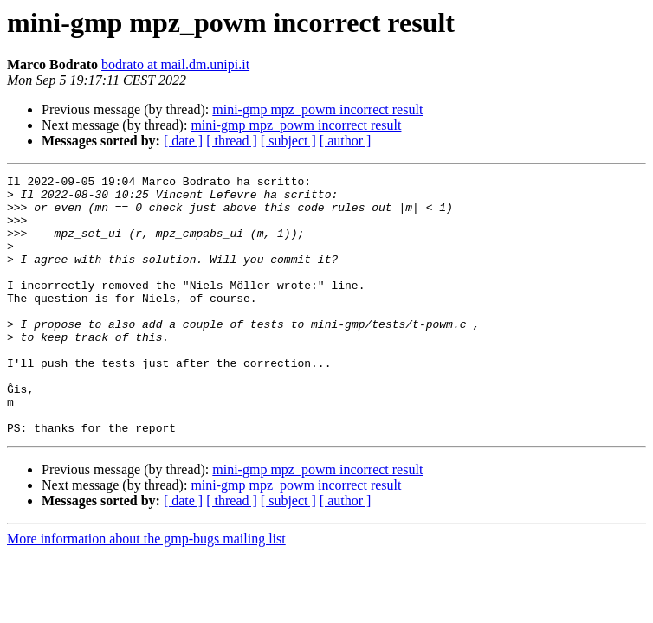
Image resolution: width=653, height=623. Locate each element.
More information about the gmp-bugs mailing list (146, 590)
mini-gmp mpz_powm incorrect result (317, 109)
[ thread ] (231, 140)
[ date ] (183, 140)
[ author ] (346, 140)
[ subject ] (288, 140)
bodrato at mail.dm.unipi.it (175, 64)
